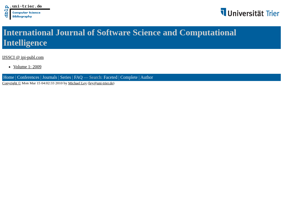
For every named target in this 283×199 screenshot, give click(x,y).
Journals (49, 77)
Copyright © (11, 83)
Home (8, 77)
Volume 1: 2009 (27, 66)
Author (147, 77)
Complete (128, 77)
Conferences (28, 77)
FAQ (78, 77)
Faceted (110, 77)
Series (65, 77)
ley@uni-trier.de (101, 83)
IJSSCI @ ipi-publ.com (23, 57)
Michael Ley (77, 83)
